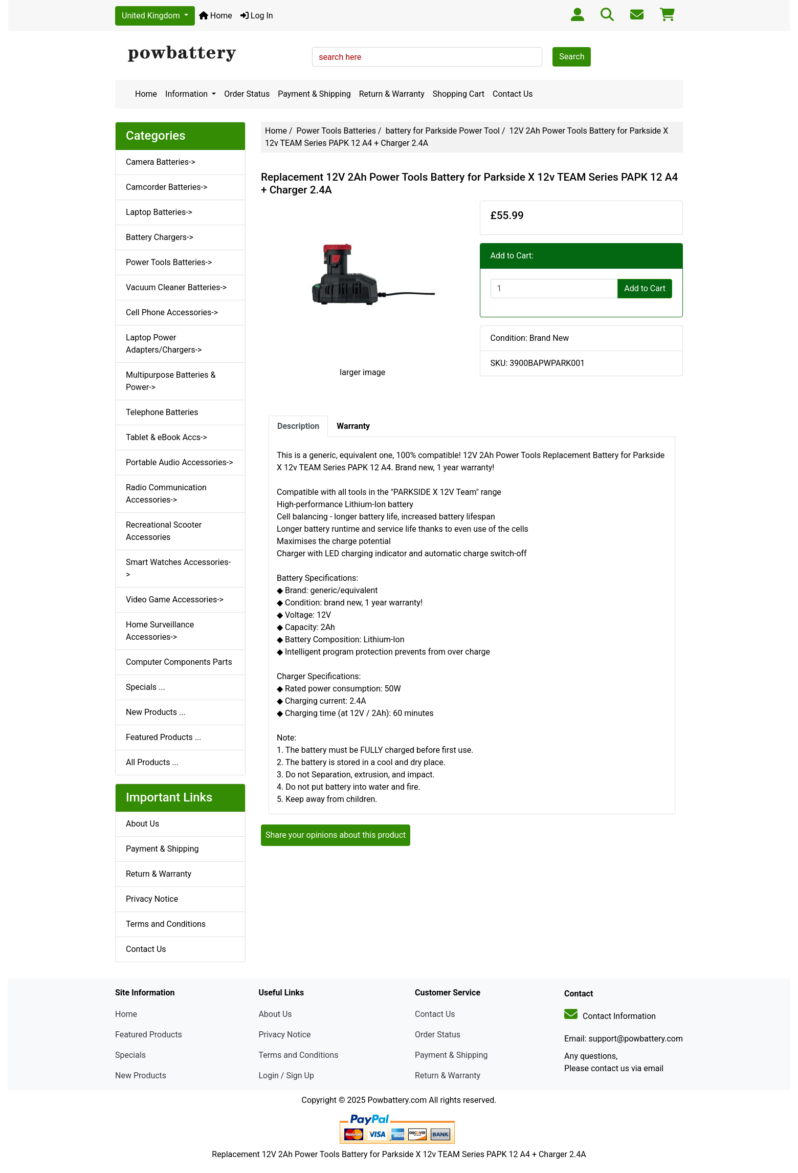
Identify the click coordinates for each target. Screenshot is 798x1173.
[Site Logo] (210, 54)
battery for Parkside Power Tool (443, 131)
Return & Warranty (392, 94)
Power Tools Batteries (336, 131)
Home (215, 15)
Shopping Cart (458, 94)
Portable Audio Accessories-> (179, 462)
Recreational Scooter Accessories (164, 531)
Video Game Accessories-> (175, 599)
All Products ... (152, 762)
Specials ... (145, 687)
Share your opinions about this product (335, 835)
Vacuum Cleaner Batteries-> (176, 287)
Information (187, 94)
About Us (142, 824)
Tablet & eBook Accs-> (166, 437)
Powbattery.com (397, 1100)
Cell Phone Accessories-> (172, 312)
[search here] (427, 57)
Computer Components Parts (179, 662)
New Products (140, 1075)
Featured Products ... (164, 737)
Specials (130, 1055)
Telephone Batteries (162, 412)
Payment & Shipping (314, 94)
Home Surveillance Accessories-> (160, 631)
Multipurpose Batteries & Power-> (170, 381)
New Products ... (156, 712)
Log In (256, 15)
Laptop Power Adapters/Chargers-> (164, 344)
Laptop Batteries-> (159, 212)
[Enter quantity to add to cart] (554, 288)
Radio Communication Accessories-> (166, 494)
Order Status (247, 94)
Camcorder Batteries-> (166, 187)
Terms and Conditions (166, 924)
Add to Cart (645, 288)
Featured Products (148, 1034)
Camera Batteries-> (160, 162)
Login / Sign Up (286, 1075)
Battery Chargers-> (159, 237)
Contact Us (513, 94)
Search (571, 56)
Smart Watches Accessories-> (178, 568)
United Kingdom (152, 15)
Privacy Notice (152, 899)
